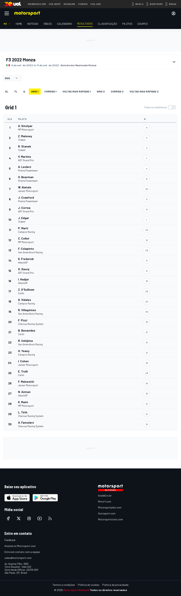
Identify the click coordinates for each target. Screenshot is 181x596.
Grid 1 (34, 91)
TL (15, 91)
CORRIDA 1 (50, 91)
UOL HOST (55, 4)
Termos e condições (64, 584)
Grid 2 (101, 91)
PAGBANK (69, 4)
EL (6, 91)
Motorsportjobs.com (109, 507)
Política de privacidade (115, 584)
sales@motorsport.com (18, 557)
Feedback (9, 540)
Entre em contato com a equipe (22, 551)
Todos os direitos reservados (108, 590)
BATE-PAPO (155, 4)
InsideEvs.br (105, 495)
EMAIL (171, 4)
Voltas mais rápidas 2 (144, 91)
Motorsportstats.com (110, 519)
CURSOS (83, 4)
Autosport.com (106, 513)
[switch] (160, 107)
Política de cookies (88, 584)
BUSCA (138, 4)
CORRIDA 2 (117, 91)
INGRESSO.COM (37, 4)
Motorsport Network (76, 590)
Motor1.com (104, 501)
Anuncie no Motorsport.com (20, 545)
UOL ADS (96, 4)
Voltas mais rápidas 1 (76, 91)
